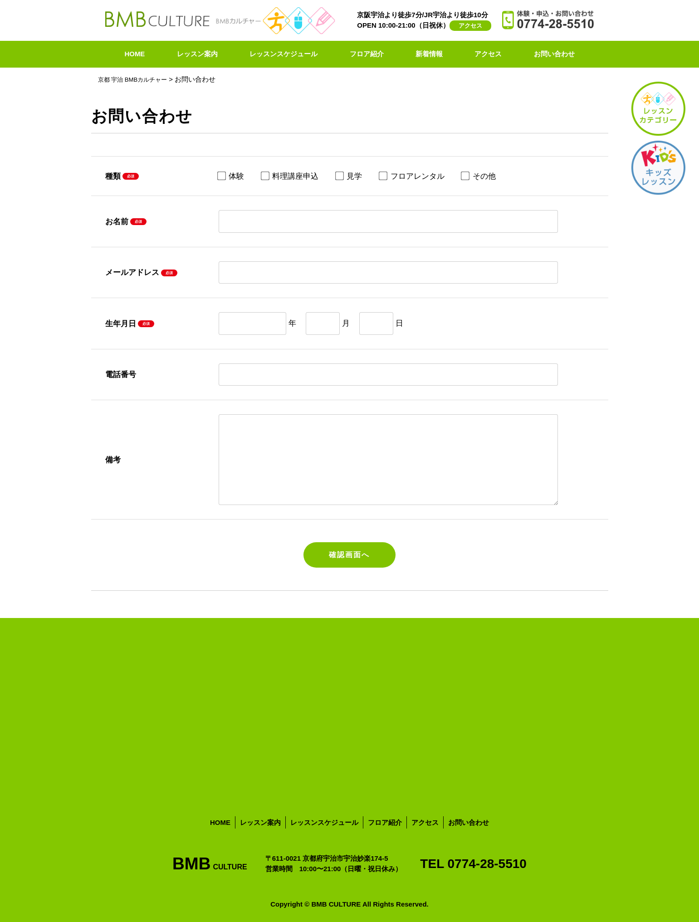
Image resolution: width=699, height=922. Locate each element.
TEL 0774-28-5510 (473, 863)
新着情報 (429, 54)
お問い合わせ (554, 54)
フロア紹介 (367, 54)
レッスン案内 (197, 54)
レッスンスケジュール (283, 54)
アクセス (470, 25)
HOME (134, 54)
